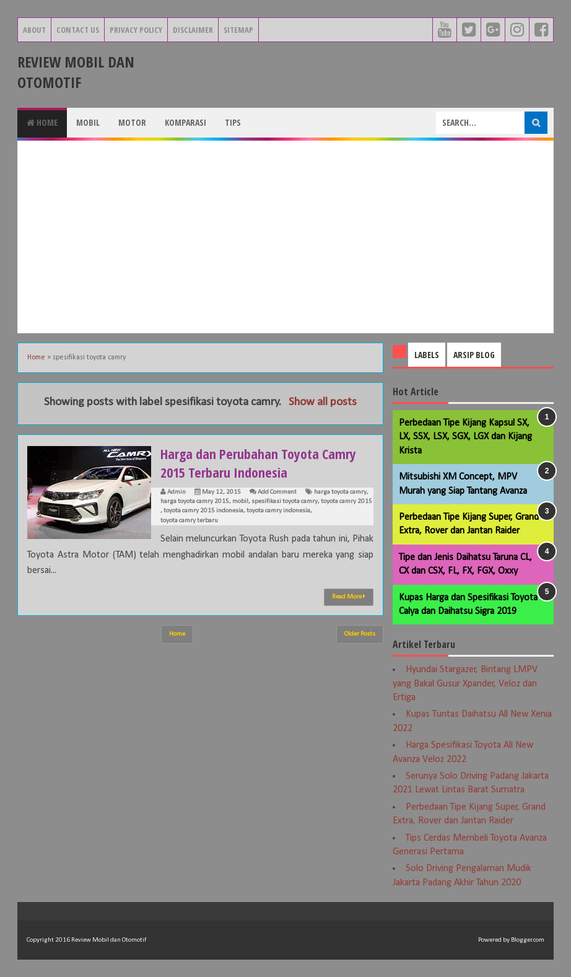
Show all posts (323, 402)
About (34, 29)
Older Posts (359, 634)
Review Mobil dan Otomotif (75, 71)
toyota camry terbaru (189, 520)
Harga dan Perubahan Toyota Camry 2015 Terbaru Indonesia (258, 462)
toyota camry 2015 (346, 501)
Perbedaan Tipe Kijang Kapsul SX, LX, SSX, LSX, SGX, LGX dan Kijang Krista (465, 437)
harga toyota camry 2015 (194, 501)
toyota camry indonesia (278, 510)
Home (42, 122)
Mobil (88, 122)
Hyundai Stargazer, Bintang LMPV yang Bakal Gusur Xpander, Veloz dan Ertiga (465, 684)
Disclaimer (193, 29)
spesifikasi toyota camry (284, 501)
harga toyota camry (340, 492)
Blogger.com (527, 940)
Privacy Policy (136, 29)
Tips (233, 122)
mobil (240, 501)
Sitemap (238, 29)
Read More (348, 596)
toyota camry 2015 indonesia (203, 510)
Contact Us (77, 29)
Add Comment (277, 492)
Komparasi (185, 122)
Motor (132, 122)
